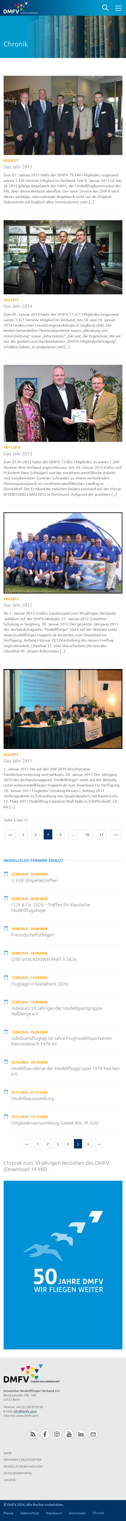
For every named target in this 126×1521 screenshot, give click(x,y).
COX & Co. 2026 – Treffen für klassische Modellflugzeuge (50, 907)
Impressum (54, 1512)
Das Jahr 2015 (18, 166)
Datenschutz (29, 1512)
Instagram (57, 1434)
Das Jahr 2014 (18, 306)
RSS (33, 1434)
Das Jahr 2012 (18, 605)
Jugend (10, 1480)
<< (10, 834)
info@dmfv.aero (25, 1411)
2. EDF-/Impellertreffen (34, 880)
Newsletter (93, 1434)
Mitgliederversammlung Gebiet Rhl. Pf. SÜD (55, 1123)
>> (116, 834)
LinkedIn (81, 1434)
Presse (8, 1512)
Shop (8, 1453)
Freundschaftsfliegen (32, 934)
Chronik (98, 1512)
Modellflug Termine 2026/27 (33, 860)
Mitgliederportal (18, 1473)
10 (87, 834)
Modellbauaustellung (32, 1098)
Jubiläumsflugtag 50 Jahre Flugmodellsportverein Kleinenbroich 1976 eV (61, 1040)
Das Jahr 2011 (18, 760)
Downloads (77, 1512)
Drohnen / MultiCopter (22, 1459)
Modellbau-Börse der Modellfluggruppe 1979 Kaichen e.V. (65, 1070)
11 (101, 834)
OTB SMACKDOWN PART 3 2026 (44, 959)
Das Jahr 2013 (18, 453)
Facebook (45, 1434)
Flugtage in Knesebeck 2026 (39, 983)
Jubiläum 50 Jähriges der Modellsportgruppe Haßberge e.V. (56, 1010)
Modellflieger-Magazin (23, 1466)
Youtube (69, 1434)
